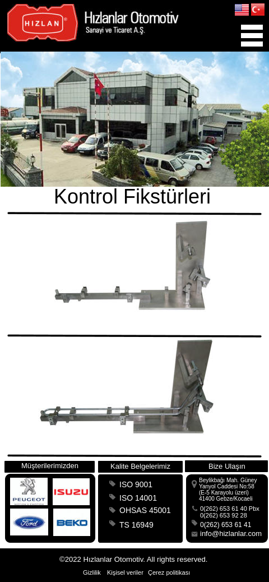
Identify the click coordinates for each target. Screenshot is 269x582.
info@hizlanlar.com (231, 533)
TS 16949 (136, 524)
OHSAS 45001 (145, 510)
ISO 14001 (138, 497)
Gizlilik (92, 572)
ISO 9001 (135, 484)
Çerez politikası (169, 572)
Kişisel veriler (125, 572)
